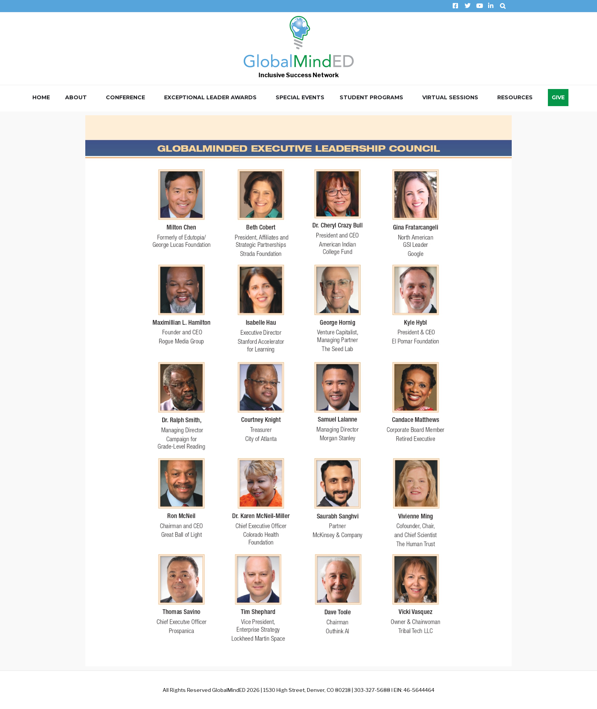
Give (558, 97)
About (76, 97)
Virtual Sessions (450, 97)
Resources (515, 97)
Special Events (300, 97)
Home (41, 97)
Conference (125, 97)
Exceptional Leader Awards (210, 97)
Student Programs (371, 97)
